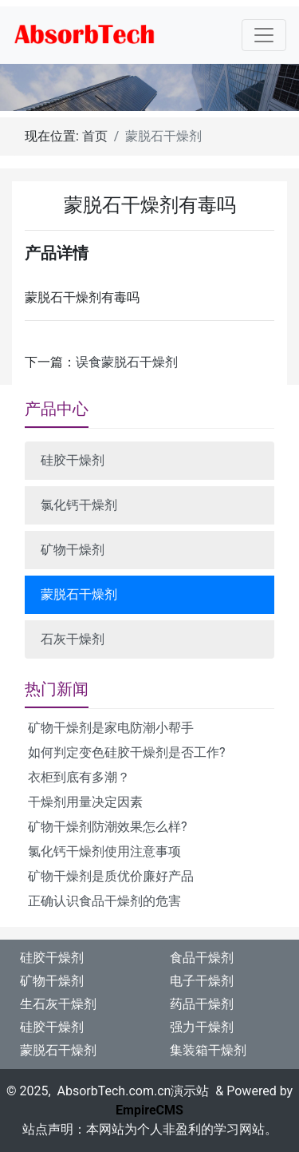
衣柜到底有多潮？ (79, 777)
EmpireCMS (149, 1110)
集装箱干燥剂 (208, 1050)
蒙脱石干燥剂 (79, 594)
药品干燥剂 (202, 1003)
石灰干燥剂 (72, 639)
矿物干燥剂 (72, 549)
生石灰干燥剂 (58, 1003)
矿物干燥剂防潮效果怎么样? (107, 826)
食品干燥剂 (202, 957)
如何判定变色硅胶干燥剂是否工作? (127, 752)
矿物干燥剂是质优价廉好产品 (111, 876)
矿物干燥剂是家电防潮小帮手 (111, 727)
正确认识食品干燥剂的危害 (104, 901)
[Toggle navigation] (264, 35)
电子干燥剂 (202, 980)
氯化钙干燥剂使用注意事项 (104, 851)
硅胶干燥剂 (72, 460)
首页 (95, 136)
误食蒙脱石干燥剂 (127, 362)
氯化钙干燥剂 (79, 505)
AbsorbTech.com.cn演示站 (133, 1091)
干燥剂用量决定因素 (85, 802)
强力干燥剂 (202, 1027)
